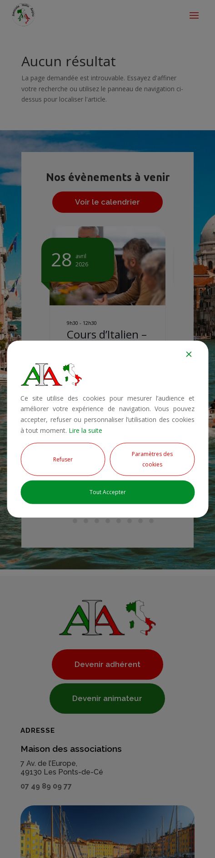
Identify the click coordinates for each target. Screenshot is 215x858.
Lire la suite (85, 430)
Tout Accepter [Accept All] (108, 492)
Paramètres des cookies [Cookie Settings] (152, 459)
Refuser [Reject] (63, 459)
